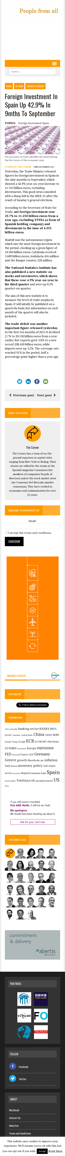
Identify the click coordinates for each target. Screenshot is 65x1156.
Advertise (14, 1125)
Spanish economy (35, 86)
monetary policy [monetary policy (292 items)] (30, 765)
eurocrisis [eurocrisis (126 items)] (21, 748)
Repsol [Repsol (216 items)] (25, 773)
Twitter (17, 1079)
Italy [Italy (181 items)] (7, 765)
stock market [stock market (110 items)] (10, 781)
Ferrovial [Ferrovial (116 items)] (16, 755)
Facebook (18, 1067)
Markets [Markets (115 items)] (14, 766)
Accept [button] (42, 1151)
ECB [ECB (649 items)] (30, 741)
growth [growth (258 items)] (22, 760)
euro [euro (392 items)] (12, 747)
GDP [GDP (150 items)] (31, 754)
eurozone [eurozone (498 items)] (45, 747)
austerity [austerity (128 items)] (13, 729)
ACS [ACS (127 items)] (7, 729)
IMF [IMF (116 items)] (42, 760)
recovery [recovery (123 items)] (16, 773)
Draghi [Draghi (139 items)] (21, 741)
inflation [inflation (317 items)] (51, 760)
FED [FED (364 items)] (8, 754)
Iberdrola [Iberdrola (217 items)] (34, 760)
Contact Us (14, 1118)
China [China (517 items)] (38, 734)
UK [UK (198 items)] (33, 780)
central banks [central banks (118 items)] (27, 735)
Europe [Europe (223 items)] (31, 748)
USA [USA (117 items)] (7, 786)
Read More (55, 1151)
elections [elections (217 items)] (53, 741)
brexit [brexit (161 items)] (8, 734)
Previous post (21, 395)
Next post (46, 395)
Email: (32, 521)
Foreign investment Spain (33, 123)
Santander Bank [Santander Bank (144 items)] (38, 773)
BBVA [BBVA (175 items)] (53, 728)
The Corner (24, 167)
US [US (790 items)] (56, 780)
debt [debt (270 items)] (56, 735)
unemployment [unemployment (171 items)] (44, 780)
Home (9, 86)
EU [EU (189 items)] (6, 748)
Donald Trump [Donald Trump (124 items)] (11, 741)
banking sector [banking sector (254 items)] (28, 729)
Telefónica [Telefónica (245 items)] (23, 780)
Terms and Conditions (20, 1133)
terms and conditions (37, 533)
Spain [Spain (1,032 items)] (53, 772)
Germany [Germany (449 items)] (42, 753)
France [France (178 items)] (24, 754)
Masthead (14, 1110)
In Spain (19, 86)
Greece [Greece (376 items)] (10, 759)
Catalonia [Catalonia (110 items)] (16, 735)
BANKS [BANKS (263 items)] (44, 729)
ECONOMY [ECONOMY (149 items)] (41, 741)
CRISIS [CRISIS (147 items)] (48, 734)
